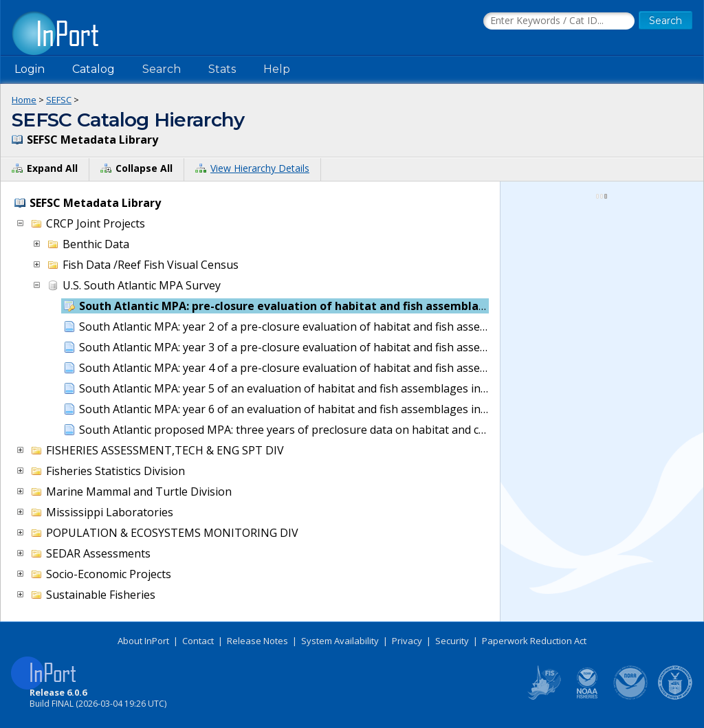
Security (452, 641)
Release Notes (257, 641)
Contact (198, 641)
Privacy (407, 641)
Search (161, 69)
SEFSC (59, 99)
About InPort (143, 641)
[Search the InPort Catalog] (559, 21)
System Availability (340, 641)
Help (276, 69)
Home (24, 99)
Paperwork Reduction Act (534, 641)
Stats (222, 69)
